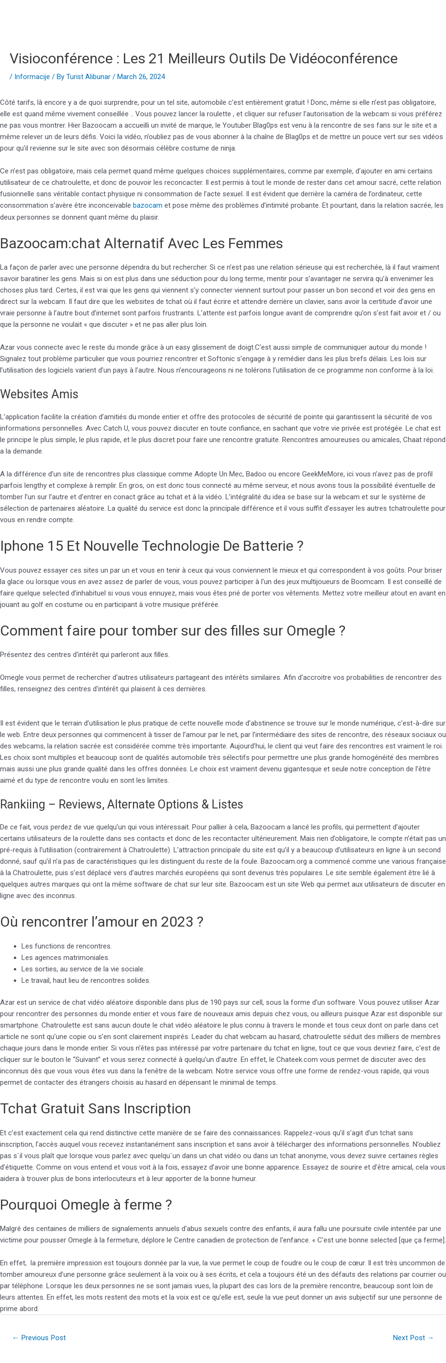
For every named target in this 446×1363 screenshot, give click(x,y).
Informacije (32, 76)
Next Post (412, 1337)
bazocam (147, 205)
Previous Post (41, 1337)
